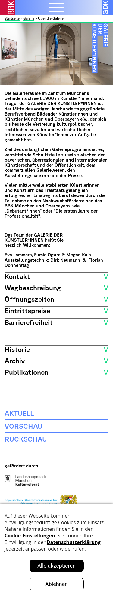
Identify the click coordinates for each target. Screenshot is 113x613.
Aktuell (19, 413)
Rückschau (26, 439)
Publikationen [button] (27, 372)
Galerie (28, 18)
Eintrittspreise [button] (27, 310)
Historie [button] (17, 349)
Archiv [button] (15, 360)
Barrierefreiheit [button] (29, 322)
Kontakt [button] (17, 276)
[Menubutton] (56, 8)
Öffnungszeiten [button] (29, 299)
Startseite (12, 18)
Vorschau (23, 426)
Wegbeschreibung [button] (33, 287)
